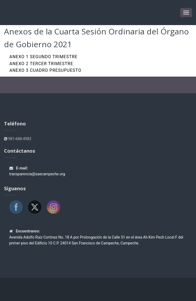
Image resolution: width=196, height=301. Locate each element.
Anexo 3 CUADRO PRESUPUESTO (45, 70)
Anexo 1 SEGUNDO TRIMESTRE (43, 56)
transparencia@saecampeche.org (37, 174)
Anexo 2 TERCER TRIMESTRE (41, 63)
